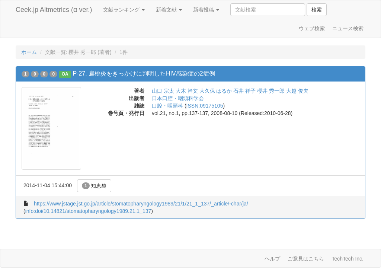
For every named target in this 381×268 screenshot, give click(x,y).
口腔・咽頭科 (167, 106)
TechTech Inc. (348, 259)
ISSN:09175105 (204, 106)
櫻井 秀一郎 (271, 91)
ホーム (29, 52)
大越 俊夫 (297, 91)
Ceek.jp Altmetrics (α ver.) (54, 9)
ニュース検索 (348, 28)
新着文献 (169, 10)
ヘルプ (272, 259)
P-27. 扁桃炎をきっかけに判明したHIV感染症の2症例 (144, 73)
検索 (316, 10)
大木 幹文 (187, 91)
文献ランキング (124, 10)
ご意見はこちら (306, 259)
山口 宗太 (163, 91)
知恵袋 (94, 185)
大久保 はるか (215, 91)
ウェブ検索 (312, 28)
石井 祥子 (244, 91)
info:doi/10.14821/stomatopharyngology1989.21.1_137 (88, 211)
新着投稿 (206, 10)
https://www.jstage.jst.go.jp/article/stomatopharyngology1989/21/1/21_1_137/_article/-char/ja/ (141, 204)
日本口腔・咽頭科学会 (178, 98)
